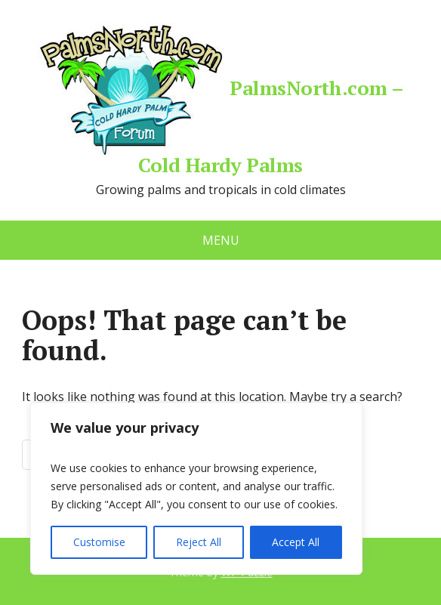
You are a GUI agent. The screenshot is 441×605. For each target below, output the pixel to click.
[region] (196, 489)
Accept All (295, 542)
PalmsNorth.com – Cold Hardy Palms (220, 98)
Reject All (198, 542)
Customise (99, 542)
